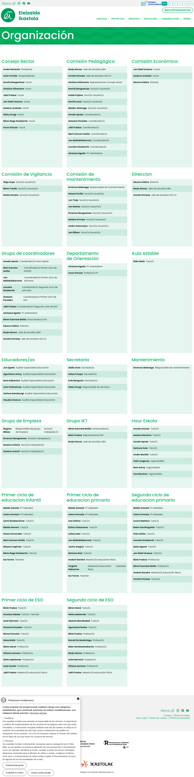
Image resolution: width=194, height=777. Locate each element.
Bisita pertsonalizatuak (178, 10)
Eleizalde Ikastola (20, 10)
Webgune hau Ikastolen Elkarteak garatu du (97, 772)
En (175, 3)
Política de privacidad (179, 718)
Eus (164, 3)
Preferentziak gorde (15, 769)
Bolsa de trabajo (182, 715)
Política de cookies (158, 718)
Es (170, 3)
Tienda (187, 18)
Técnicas (9, 744)
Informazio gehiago (38, 717)
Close (78, 702)
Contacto (167, 715)
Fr (180, 3)
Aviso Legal (141, 718)
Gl (191, 3)
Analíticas (9, 722)
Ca (185, 3)
